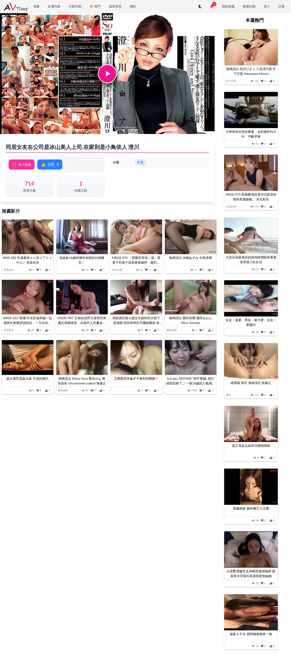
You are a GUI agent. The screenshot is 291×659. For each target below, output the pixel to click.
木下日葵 (231, 80)
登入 (267, 6)
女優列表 (54, 6)
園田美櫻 (172, 331)
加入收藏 (21, 164)
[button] (107, 73)
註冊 (281, 6)
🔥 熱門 (95, 6)
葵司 (228, 394)
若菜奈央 (9, 270)
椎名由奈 (63, 392)
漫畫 (36, 6)
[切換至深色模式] (200, 6)
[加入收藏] (39, 270)
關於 (133, 6)
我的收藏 (228, 6)
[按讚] (48, 270)
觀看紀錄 (249, 6)
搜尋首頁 (115, 6)
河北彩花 (9, 331)
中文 (140, 162)
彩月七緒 (118, 270)
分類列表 (75, 6)
